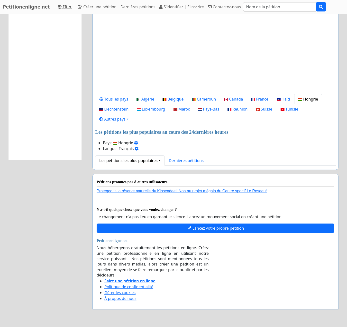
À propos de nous (120, 298)
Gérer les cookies (120, 292)
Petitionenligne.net (26, 6)
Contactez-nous (224, 7)
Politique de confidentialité (128, 286)
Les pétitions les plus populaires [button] (128, 160)
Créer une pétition (97, 7)
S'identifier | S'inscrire (181, 7)
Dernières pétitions (137, 7)
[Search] (279, 6)
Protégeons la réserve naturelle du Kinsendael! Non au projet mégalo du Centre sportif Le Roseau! (182, 191)
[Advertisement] (215, 56)
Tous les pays (113, 99)
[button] (114, 119)
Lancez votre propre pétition (215, 228)
